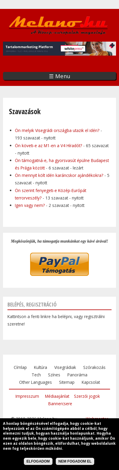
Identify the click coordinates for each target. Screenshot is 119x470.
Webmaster (97, 419)
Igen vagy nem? (30, 205)
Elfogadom (38, 462)
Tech (36, 375)
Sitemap (67, 382)
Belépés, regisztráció (32, 304)
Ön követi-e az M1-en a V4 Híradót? (48, 145)
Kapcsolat (91, 382)
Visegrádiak (65, 367)
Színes (54, 375)
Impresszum (27, 396)
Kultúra (40, 367)
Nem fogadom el (75, 462)
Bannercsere (60, 403)
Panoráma (77, 375)
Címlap (20, 367)
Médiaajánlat (57, 396)
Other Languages (35, 382)
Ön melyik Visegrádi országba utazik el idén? (58, 130)
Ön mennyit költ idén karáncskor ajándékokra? (59, 175)
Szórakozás (94, 367)
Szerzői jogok (87, 396)
